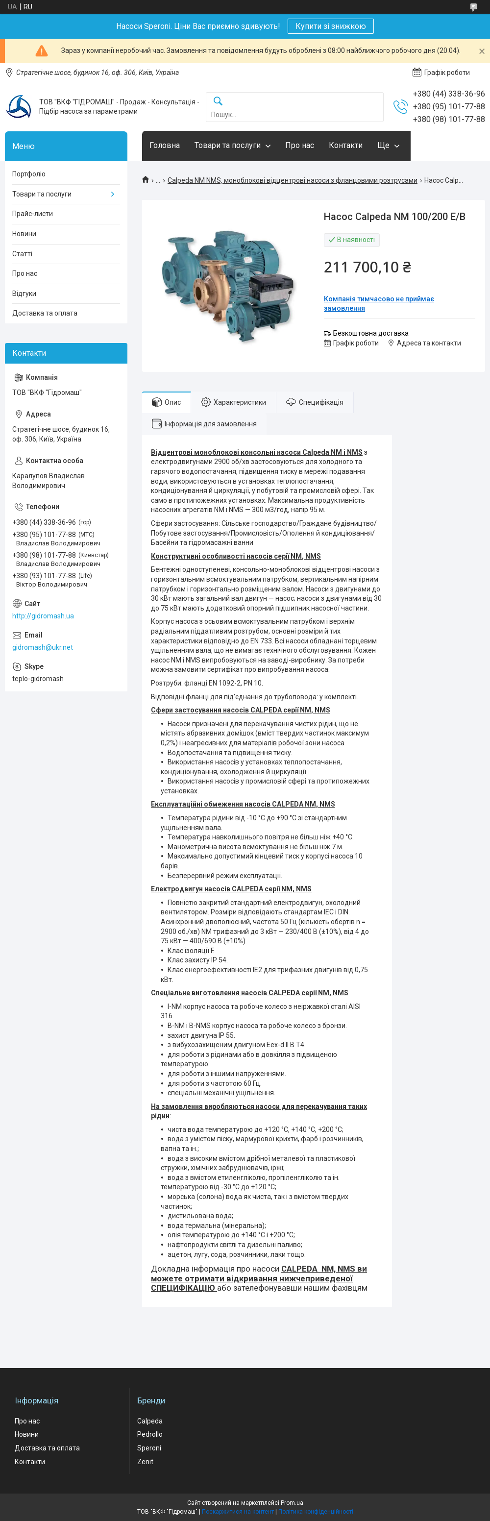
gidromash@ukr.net (42, 647)
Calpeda (150, 1421)
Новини (24, 234)
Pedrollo (150, 1434)
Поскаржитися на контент (238, 1511)
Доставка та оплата (44, 313)
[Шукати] (218, 101)
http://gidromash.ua (43, 616)
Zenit (145, 1462)
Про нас (299, 145)
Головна (164, 145)
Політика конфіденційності (315, 1511)
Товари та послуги (228, 145)
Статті (22, 254)
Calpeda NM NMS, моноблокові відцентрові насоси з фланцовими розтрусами (292, 180)
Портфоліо (29, 174)
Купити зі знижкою (330, 26)
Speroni (149, 1448)
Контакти (346, 145)
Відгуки (24, 293)
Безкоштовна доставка (371, 333)
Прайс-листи (32, 214)
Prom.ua (292, 1502)
